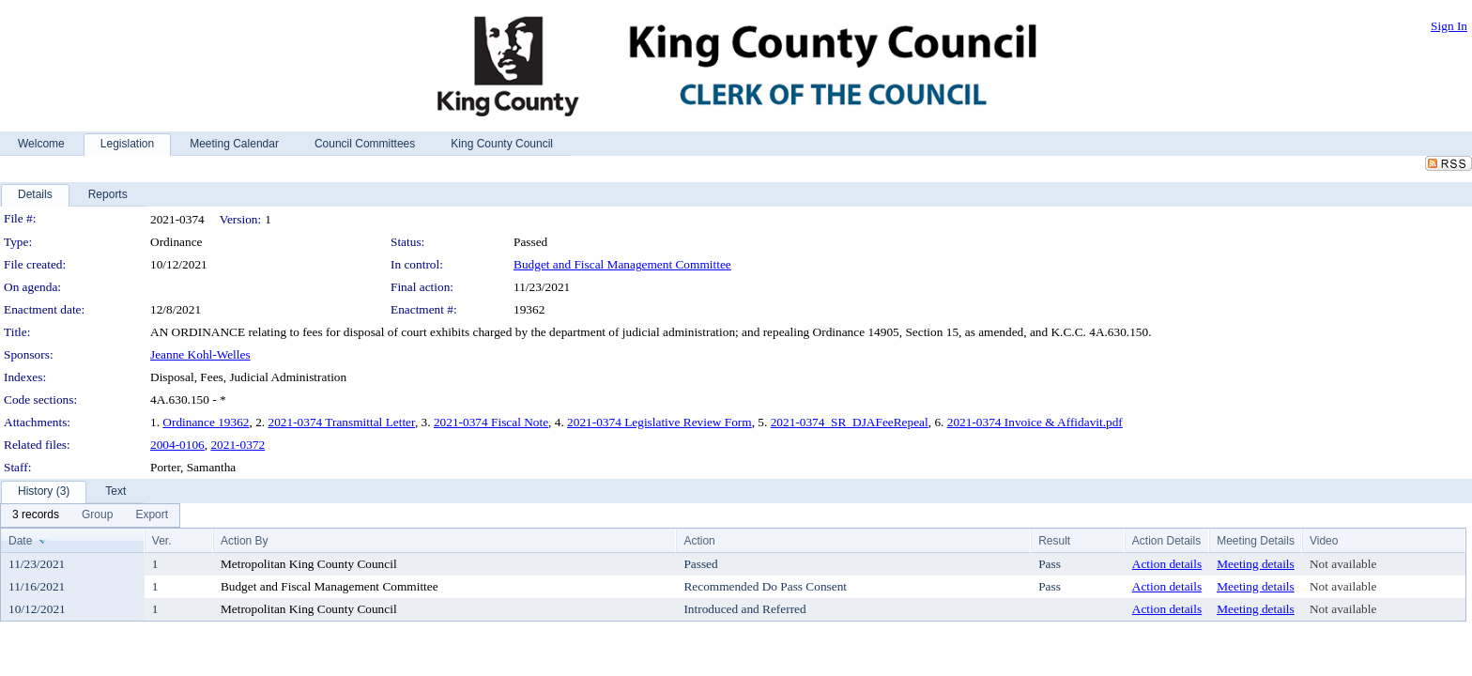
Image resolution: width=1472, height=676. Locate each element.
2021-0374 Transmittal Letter (341, 422)
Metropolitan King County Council (309, 564)
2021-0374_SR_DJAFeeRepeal (849, 422)
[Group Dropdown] (97, 515)
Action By (244, 540)
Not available (1343, 564)
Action (698, 540)
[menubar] (90, 515)
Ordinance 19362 (205, 422)
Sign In (1449, 26)
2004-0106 (177, 445)
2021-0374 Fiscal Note (491, 422)
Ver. (162, 540)
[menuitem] (35, 515)
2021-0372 (237, 445)
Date (20, 540)
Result (1054, 540)
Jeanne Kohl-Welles (200, 354)
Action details (1167, 564)
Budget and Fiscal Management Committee (622, 264)
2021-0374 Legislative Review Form (659, 422)
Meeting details (1256, 564)
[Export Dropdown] (151, 515)
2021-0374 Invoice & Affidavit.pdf (1035, 422)
